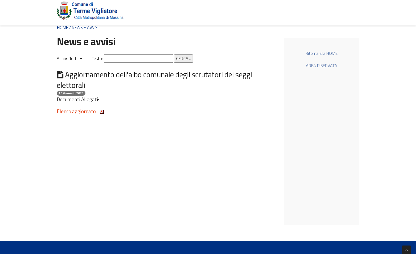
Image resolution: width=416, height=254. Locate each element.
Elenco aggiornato (80, 111)
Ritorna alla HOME (321, 54)
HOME (62, 27)
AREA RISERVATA (321, 66)
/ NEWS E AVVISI (83, 27)
